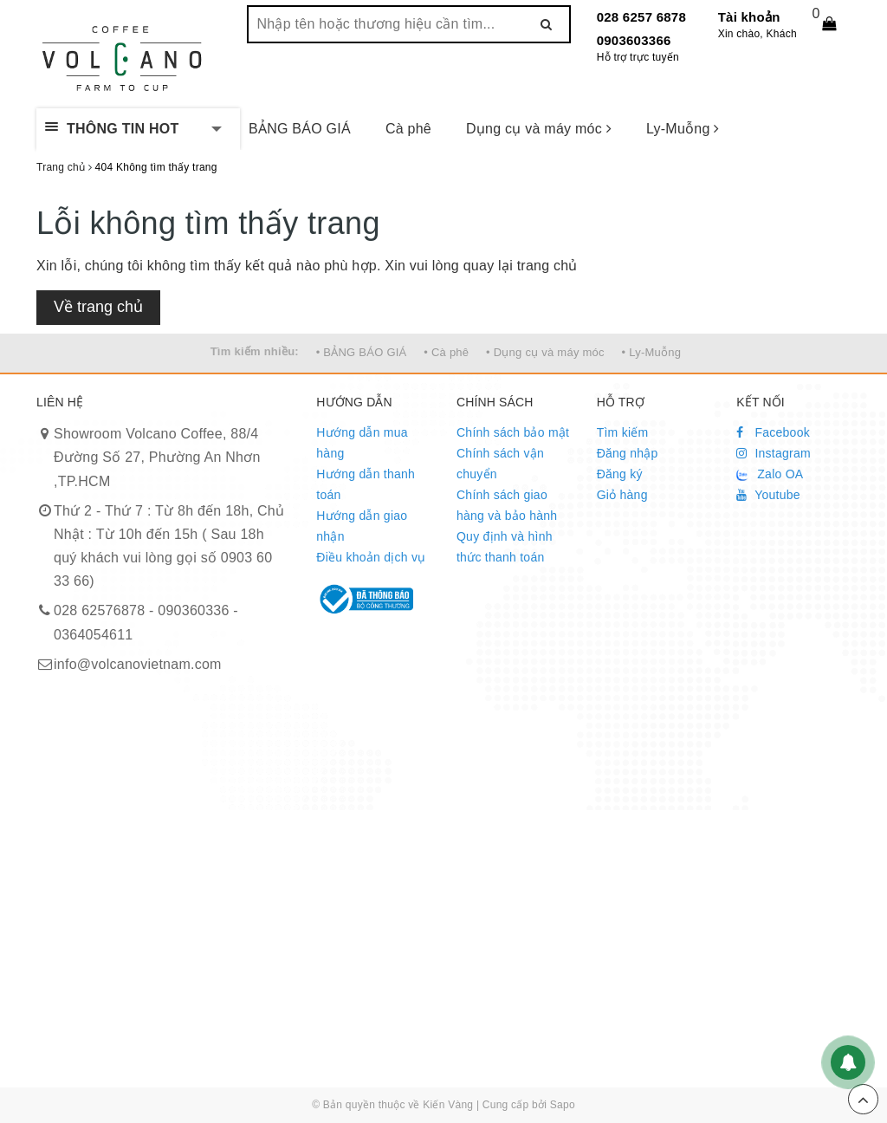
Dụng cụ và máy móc (539, 128)
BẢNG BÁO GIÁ (300, 128)
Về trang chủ (98, 306)
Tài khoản (749, 17)
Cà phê (408, 128)
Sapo (562, 1105)
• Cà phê (446, 352)
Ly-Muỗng (683, 128)
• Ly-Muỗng (652, 352)
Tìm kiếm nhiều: (254, 351)
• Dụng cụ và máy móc (545, 352)
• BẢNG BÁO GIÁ (361, 352)
